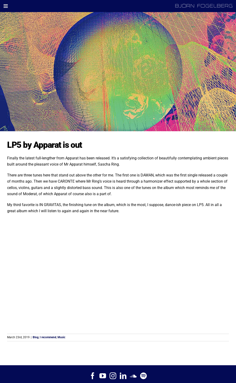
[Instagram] (113, 376)
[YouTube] (102, 376)
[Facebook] (92, 376)
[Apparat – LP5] (118, 71)
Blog (36, 337)
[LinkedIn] (123, 376)
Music (61, 337)
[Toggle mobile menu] (6, 6)
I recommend (48, 337)
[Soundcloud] (133, 376)
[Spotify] (143, 376)
